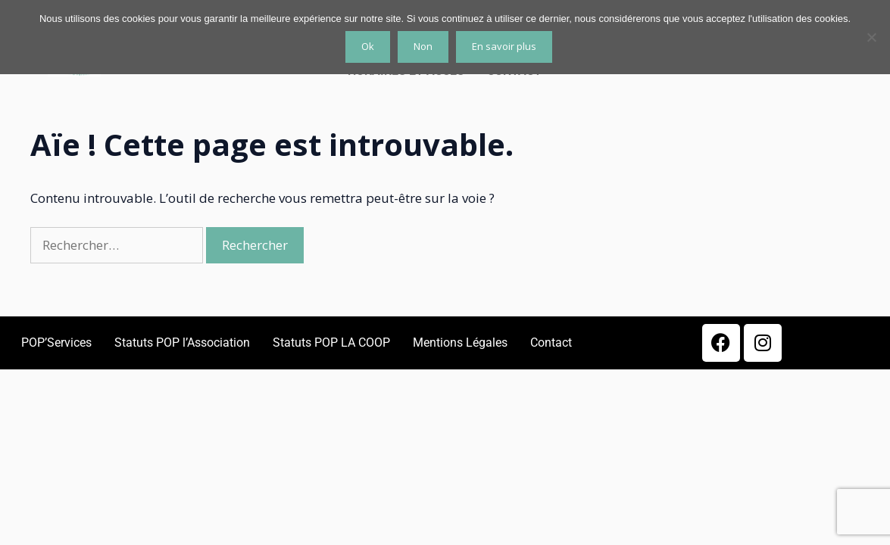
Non (423, 46)
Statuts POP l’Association (182, 342)
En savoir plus (504, 46)
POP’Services (56, 342)
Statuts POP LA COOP (331, 342)
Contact (551, 342)
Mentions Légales (460, 342)
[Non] (871, 37)
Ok (367, 46)
